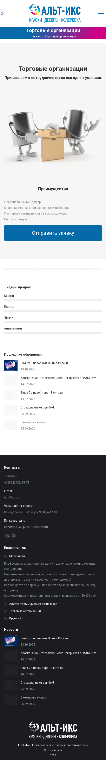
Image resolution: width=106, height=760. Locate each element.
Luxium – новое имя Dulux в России (44, 363)
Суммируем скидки (34, 422)
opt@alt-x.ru (12, 497)
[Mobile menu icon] (101, 13)
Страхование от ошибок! (37, 407)
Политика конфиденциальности (26, 527)
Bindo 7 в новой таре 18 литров (42, 392)
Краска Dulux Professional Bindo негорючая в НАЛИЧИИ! (58, 377)
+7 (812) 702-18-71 (16, 482)
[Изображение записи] (11, 365)
